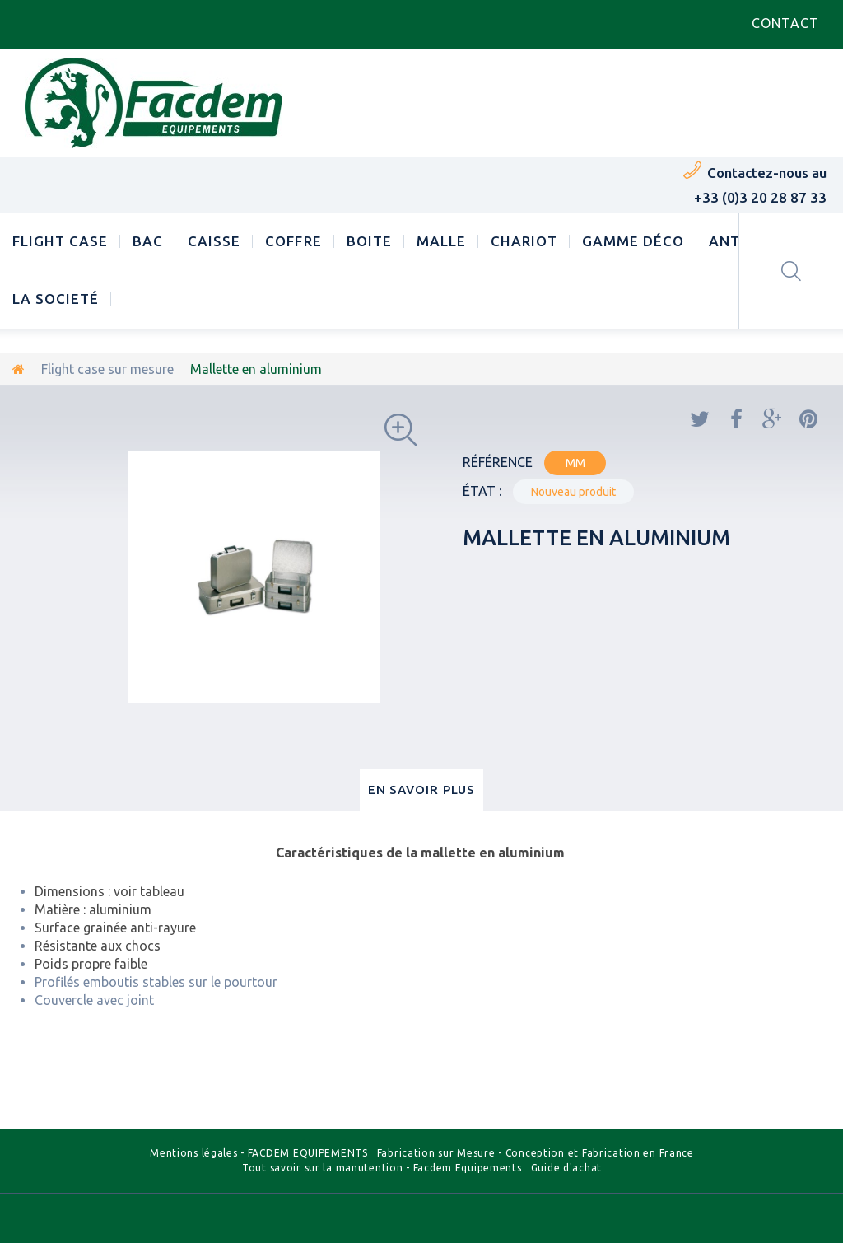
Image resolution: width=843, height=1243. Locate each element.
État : (482, 491)
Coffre (293, 241)
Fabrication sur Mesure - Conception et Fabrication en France (535, 1152)
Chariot (524, 241)
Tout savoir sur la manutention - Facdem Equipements (382, 1167)
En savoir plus (422, 790)
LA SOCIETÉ (55, 298)
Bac (148, 241)
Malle (441, 241)
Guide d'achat (566, 1167)
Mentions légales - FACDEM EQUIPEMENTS (259, 1152)
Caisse (214, 241)
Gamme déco (633, 241)
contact (785, 23)
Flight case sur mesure (107, 369)
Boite (369, 241)
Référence (498, 462)
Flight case (60, 241)
